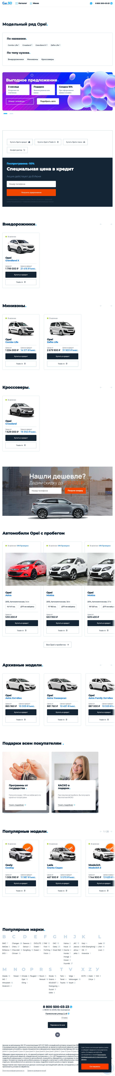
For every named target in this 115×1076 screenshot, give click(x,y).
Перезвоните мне (57, 1025)
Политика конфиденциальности (13, 1071)
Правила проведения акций (36, 1071)
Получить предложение (31, 192)
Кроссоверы (47, 59)
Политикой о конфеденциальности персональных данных (94, 1057)
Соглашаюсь (95, 1066)
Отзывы (65, 1017)
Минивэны (32, 59)
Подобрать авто (48, 101)
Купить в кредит (21, 275)
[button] (5, 113)
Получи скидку (75, 490)
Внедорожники (16, 59)
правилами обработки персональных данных (38, 201)
